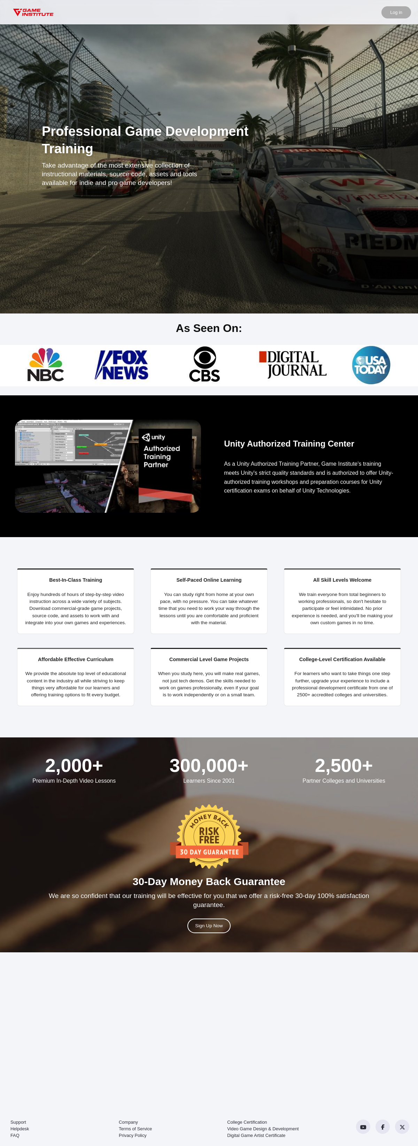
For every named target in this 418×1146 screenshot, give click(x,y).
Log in (396, 12)
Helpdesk (19, 1128)
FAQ (15, 1135)
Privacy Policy (133, 1135)
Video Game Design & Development (263, 1128)
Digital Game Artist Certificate (256, 1135)
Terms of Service (135, 1128)
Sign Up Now (209, 925)
